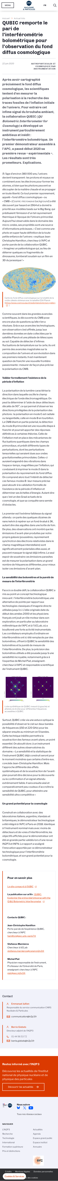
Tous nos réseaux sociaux (29, 1114)
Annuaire (37, 1146)
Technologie (8, 1138)
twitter (24, 1107)
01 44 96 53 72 (19, 1036)
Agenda (37, 1134)
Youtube (30, 1107)
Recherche (7, 1134)
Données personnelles (43, 1171)
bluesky (18, 1107)
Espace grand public (42, 1138)
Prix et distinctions (11, 1151)
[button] (14, 1176)
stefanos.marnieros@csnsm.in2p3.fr (25, 951)
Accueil (6, 18)
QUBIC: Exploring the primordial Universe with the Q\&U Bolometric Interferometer (28, 898)
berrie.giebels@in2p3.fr (22, 1040)
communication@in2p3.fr (24, 1016)
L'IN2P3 (6, 1129)
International (8, 1142)
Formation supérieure (12, 1146)
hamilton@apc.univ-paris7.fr (21, 936)
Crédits (8, 1171)
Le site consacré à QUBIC (20, 886)
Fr (45, 5)
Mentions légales (22, 1171)
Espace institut (40, 1142)
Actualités (19, 18)
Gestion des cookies (29, 1178)
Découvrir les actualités (20, 1087)
